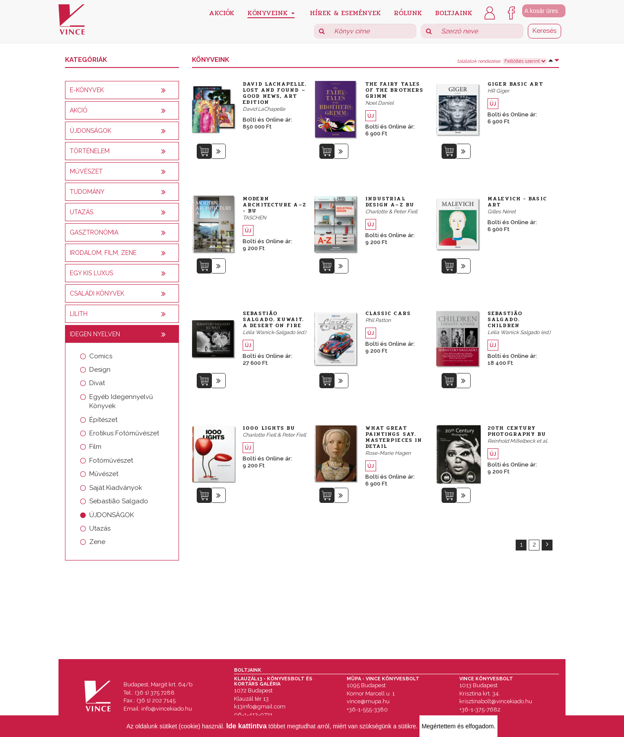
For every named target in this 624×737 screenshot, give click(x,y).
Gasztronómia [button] (94, 232)
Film (95, 447)
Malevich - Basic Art (517, 202)
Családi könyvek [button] (97, 293)
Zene (97, 542)
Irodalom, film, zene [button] (103, 252)
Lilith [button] (79, 313)
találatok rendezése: (479, 61)
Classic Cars (388, 313)
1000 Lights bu (269, 428)
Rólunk (408, 12)
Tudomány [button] (87, 191)
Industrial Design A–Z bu (389, 202)
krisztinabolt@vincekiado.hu (495, 701)
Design (99, 369)
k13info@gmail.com (260, 706)
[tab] (122, 90)
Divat (97, 383)
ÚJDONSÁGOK (111, 515)
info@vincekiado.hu (166, 708)
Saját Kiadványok (115, 488)
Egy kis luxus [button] (91, 273)
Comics (100, 356)
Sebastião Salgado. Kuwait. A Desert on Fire (273, 319)
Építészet (103, 420)
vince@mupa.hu (368, 701)
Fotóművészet (111, 460)
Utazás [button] (81, 212)
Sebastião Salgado (118, 501)
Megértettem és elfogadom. (458, 726)
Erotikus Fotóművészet (124, 433)
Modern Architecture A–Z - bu (274, 205)
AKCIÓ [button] (79, 110)
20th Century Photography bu (517, 431)
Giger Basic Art (515, 84)
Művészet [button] (86, 171)
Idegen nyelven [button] (95, 334)
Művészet (103, 474)
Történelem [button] (90, 151)
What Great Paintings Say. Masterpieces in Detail (393, 437)
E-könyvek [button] (87, 90)
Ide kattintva (246, 726)
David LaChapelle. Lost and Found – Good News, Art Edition (274, 93)
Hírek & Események (345, 12)
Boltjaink (453, 12)
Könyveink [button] (271, 12)
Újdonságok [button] (90, 130)
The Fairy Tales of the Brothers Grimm (394, 90)
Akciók (221, 12)
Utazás (99, 528)
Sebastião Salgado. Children (505, 319)
